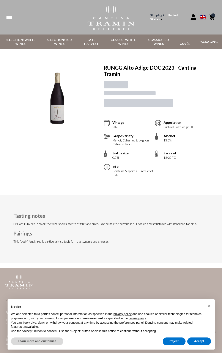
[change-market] (167, 17)
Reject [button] (174, 341)
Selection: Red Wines (59, 41)
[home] (111, 17)
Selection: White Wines (20, 41)
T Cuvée (185, 41)
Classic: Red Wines (158, 41)
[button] (209, 306)
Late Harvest (91, 41)
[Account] (193, 17)
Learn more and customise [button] (37, 341)
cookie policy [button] (137, 318)
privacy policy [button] (122, 314)
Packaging (208, 42)
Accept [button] (199, 341)
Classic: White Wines (123, 41)
